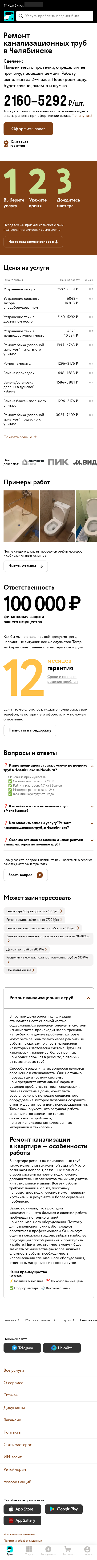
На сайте (62, 1348)
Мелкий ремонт (38, 1320)
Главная (10, 1320)
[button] (48, 5)
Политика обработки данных (23, 1541)
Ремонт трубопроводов (23, 911)
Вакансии (12, 1420)
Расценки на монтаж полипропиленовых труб (39, 957)
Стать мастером (18, 1445)
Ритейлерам (15, 1469)
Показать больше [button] (20, 970)
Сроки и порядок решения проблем (62, 679)
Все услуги (14, 1370)
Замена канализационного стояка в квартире (38, 936)
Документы (14, 1407)
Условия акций (17, 1482)
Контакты (12, 1432)
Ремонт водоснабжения (23, 919)
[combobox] (54, 16)
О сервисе (13, 1383)
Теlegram (22, 1348)
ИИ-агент (13, 1457)
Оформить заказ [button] (28, 128)
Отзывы (11, 1395)
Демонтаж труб (17, 949)
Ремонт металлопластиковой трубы (32, 928)
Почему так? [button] (82, 115)
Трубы (66, 1320)
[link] (34, 911)
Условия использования (19, 1534)
